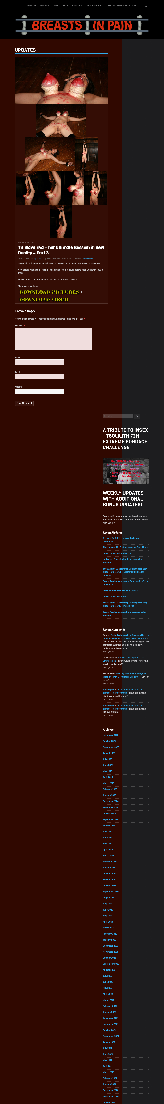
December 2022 (117, 587)
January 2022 (116, 654)
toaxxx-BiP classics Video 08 (123, 190)
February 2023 (116, 575)
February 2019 (116, 867)
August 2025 (115, 392)
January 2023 (116, 581)
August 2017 (115, 976)
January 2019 (116, 873)
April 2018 (114, 928)
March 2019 (115, 861)
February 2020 (116, 794)
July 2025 (114, 398)
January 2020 (116, 800)
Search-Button (146, 5)
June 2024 (114, 477)
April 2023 (114, 562)
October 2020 (116, 745)
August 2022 (115, 611)
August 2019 (115, 830)
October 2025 (116, 380)
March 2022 (115, 642)
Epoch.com (140, 1066)
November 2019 (117, 812)
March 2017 (115, 1007)
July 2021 (114, 690)
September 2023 (117, 532)
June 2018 (114, 915)
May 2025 (114, 410)
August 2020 (115, 757)
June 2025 (114, 404)
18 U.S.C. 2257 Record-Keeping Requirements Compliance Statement (94, 1098)
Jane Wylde (115, 328)
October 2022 (116, 599)
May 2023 (114, 556)
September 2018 (117, 897)
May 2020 (114, 775)
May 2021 (114, 702)
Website (12, 391)
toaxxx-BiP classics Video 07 (123, 234)
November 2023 (117, 520)
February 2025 (116, 429)
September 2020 (117, 751)
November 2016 (117, 1031)
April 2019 (114, 855)
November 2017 (117, 958)
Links (65, 5)
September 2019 (117, 824)
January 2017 (116, 1019)
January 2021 (116, 727)
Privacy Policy (94, 5)
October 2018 (116, 891)
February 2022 (116, 648)
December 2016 (117, 1025)
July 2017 (114, 982)
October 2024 (116, 453)
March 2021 (115, 715)
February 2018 (116, 940)
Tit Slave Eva (81, 261)
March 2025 (115, 422)
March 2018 (115, 934)
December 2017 (117, 952)
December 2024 (117, 441)
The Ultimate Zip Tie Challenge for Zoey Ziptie (132, 184)
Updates (31, 5)
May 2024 (114, 483)
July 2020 (114, 763)
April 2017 (114, 1001)
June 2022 (114, 623)
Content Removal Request (122, 5)
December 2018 (117, 879)
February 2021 (116, 721)
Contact (77, 5)
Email (12, 376)
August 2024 (115, 465)
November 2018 (117, 885)
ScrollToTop (82, 1083)
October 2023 (116, 526)
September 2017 (117, 970)
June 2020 (114, 769)
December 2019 (117, 806)
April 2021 (114, 708)
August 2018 (115, 903)
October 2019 (115, 818)
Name (12, 361)
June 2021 (114, 696)
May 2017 (114, 995)
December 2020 (117, 733)
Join (55, 5)
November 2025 (117, 374)
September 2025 (117, 386)
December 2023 (117, 514)
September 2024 (117, 459)
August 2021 (115, 684)
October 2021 (115, 672)
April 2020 (114, 782)
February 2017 (116, 1013)
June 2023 (114, 550)
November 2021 (117, 666)
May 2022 (114, 629)
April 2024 (114, 489)
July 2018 (114, 909)
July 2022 (114, 617)
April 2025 (114, 416)
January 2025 (116, 435)
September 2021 (117, 678)
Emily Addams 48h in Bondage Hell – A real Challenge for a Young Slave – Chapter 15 (131, 276)
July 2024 (114, 471)
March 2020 (115, 788)
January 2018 (116, 946)
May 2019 (114, 848)
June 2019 (114, 842)
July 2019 (114, 836)
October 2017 (116, 964)
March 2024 (115, 495)
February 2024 (116, 502)
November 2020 (117, 739)
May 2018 (114, 921)
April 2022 (114, 635)
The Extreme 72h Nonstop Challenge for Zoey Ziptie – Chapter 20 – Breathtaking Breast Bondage (132, 209)
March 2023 (115, 568)
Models (44, 5)
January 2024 (116, 508)
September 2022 (117, 605)
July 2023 (114, 544)
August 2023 (115, 538)
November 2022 (117, 593)
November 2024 (117, 447)
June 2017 (114, 988)
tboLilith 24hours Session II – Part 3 (127, 228)
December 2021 (117, 660)
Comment (14, 328)
